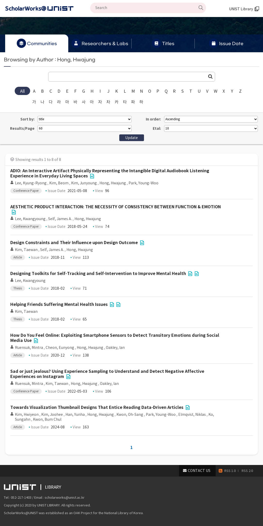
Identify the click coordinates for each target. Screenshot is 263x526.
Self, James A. (60, 219)
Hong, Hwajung (112, 183)
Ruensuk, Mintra (29, 347)
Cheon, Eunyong (60, 347)
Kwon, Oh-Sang (129, 414)
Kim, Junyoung (84, 183)
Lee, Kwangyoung (30, 219)
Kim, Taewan (26, 249)
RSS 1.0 (230, 471)
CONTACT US (199, 470)
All (22, 91)
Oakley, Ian (115, 347)
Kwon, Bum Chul (47, 419)
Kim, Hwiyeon (27, 414)
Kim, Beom (59, 183)
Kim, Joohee (52, 414)
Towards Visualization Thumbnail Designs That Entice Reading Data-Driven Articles (96, 407)
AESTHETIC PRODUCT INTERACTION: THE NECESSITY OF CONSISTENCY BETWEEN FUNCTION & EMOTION (115, 207)
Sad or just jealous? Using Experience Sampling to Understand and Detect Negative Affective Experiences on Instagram (107, 374)
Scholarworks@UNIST (47, 8)
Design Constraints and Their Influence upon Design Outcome (74, 242)
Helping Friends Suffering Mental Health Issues (59, 304)
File (92, 176)
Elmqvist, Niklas (192, 414)
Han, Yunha (75, 414)
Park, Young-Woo (143, 183)
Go (210, 76)
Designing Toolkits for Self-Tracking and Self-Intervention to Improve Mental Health (98, 273)
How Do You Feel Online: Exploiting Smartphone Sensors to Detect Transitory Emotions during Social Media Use (114, 338)
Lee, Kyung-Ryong (31, 183)
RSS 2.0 (247, 471)
